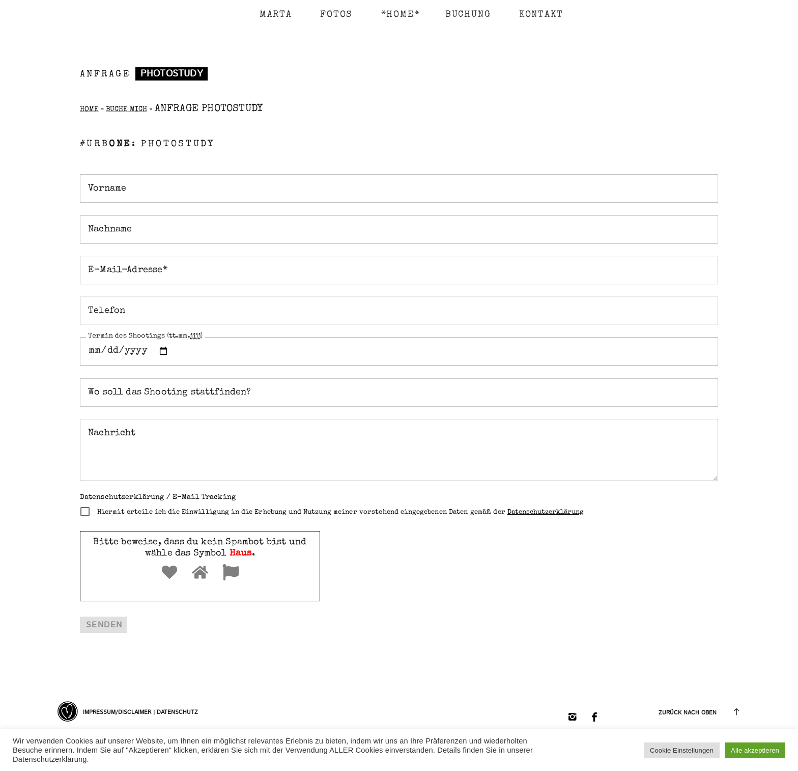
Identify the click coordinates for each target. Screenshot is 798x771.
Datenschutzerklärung (545, 512)
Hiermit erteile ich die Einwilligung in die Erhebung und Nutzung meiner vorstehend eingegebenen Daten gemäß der (340, 512)
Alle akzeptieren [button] (755, 750)
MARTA (276, 14)
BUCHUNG (468, 14)
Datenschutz (177, 712)
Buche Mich (126, 109)
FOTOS (336, 14)
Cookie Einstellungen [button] (682, 750)
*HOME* (395, 14)
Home (89, 109)
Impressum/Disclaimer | (120, 712)
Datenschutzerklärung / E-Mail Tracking (158, 497)
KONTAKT (541, 14)
